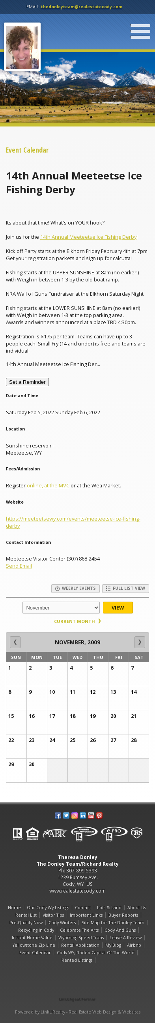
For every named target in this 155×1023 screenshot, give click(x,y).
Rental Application (80, 945)
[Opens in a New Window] (77, 988)
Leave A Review (126, 937)
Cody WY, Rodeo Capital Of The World (95, 952)
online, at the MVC (48, 485)
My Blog (113, 945)
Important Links (86, 915)
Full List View (125, 588)
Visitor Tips (53, 915)
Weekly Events (75, 588)
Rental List (26, 915)
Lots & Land (109, 907)
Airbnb (134, 945)
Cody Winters (62, 922)
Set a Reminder (27, 382)
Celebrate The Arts (79, 930)
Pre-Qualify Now (26, 922)
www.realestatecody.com (77, 890)
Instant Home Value (32, 937)
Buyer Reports (123, 915)
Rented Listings (77, 960)
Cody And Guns (120, 930)
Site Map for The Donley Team (113, 922)
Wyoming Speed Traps (81, 937)
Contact (83, 907)
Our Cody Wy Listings (48, 907)
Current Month (77, 621)
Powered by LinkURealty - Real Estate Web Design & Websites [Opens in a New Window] (77, 1012)
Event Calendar (35, 952)
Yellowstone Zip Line (34, 945)
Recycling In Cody (36, 930)
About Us (136, 907)
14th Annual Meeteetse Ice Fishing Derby (88, 236)
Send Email (19, 565)
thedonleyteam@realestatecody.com (81, 6)
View (118, 607)
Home (14, 907)
